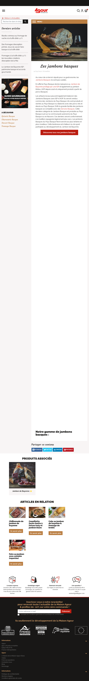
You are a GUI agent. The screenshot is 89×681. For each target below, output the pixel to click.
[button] (78, 10)
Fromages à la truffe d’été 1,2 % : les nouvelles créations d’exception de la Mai (14, 58)
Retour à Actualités (11, 18)
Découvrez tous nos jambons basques (59, 132)
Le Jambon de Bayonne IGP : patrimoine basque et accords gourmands (13, 69)
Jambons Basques (43, 80)
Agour (4, 653)
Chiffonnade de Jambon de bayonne (16, 523)
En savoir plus (16, 531)
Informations (6, 640)
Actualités (46, 71)
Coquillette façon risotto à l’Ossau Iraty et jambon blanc (36, 524)
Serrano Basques (68, 109)
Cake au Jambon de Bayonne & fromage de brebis (56, 524)
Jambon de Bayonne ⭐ (22, 491)
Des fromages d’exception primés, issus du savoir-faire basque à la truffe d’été (13, 47)
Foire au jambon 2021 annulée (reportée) (16, 556)
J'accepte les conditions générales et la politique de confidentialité (42, 614)
